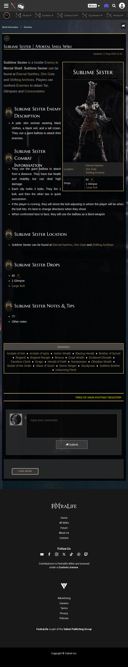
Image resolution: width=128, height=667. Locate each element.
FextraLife (42, 629)
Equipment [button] (92, 15)
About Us (64, 532)
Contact (64, 538)
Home (64, 517)
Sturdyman (88, 365)
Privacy (64, 613)
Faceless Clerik (20, 361)
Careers (64, 603)
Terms (64, 608)
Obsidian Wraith (101, 361)
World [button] (115, 15)
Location (69, 169)
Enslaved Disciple (100, 357)
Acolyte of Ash (16, 353)
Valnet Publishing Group (78, 629)
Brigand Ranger (40, 357)
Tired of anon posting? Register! (98, 397)
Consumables (35, 91)
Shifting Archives (95, 172)
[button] (94, 5)
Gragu (39, 361)
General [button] (44, 15)
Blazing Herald (84, 353)
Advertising (64, 598)
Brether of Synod (109, 353)
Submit (71, 444)
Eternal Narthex (94, 165)
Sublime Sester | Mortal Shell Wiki (38, 46)
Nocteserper (79, 361)
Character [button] (67, 15)
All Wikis (64, 522)
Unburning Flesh (65, 369)
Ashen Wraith (62, 353)
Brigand (21, 357)
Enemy (50, 62)
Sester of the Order (19, 365)
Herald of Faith (57, 361)
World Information (10, 27)
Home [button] (23, 15)
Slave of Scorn (45, 365)
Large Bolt (91, 187)
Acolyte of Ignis (39, 353)
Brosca (59, 357)
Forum (64, 528)
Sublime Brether (110, 365)
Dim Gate (91, 169)
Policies (64, 618)
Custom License (68, 567)
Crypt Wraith (76, 357)
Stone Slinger (67, 365)
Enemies (28, 27)
